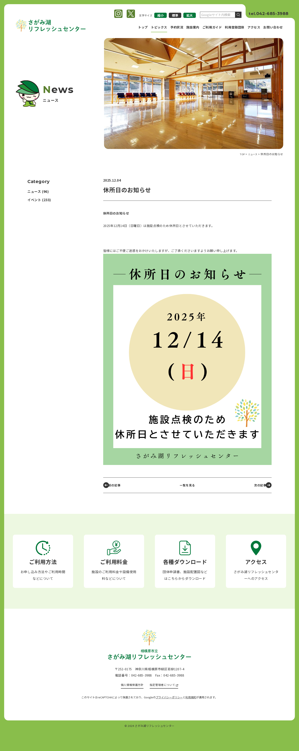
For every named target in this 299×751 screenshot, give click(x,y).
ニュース (34, 191)
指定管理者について (164, 704)
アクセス (254, 27)
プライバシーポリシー (169, 717)
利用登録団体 (234, 27)
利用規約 (190, 717)
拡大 (189, 15)
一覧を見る (187, 485)
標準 (175, 15)
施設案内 (192, 27)
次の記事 (257, 485)
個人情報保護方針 (130, 704)
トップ (143, 27)
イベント (34, 199)
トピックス (159, 27)
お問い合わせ (273, 27)
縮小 (160, 15)
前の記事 (116, 485)
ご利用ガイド (212, 27)
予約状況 (176, 27)
